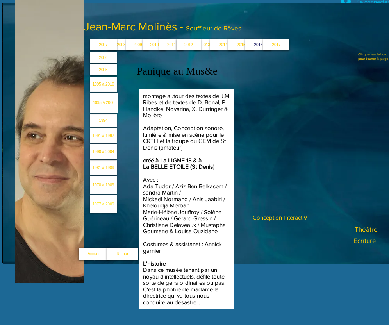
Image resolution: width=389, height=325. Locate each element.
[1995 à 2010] (103, 84)
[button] (206, 44)
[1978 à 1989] (103, 185)
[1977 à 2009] (103, 204)
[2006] (103, 57)
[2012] (189, 44)
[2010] (154, 44)
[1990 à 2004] (103, 151)
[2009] (137, 44)
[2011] (171, 44)
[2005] (103, 69)
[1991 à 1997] (103, 135)
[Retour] (122, 254)
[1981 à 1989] (103, 167)
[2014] (223, 44)
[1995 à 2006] (104, 103)
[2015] (241, 44)
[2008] (121, 44)
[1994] (103, 120)
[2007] (103, 44)
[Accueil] (94, 254)
